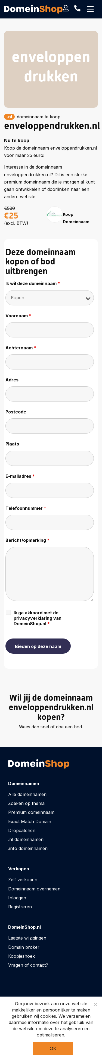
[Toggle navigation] (90, 9)
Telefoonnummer (25, 508)
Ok (53, 1048)
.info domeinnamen (28, 848)
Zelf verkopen (22, 879)
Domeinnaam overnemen (34, 889)
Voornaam (18, 315)
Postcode (15, 412)
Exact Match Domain (29, 821)
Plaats (12, 444)
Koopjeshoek (21, 956)
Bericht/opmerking (27, 540)
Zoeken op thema (26, 803)
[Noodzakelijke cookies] (95, 1004)
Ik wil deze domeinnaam (32, 283)
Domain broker (23, 947)
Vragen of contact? (28, 965)
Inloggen (17, 897)
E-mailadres (20, 476)
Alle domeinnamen (27, 794)
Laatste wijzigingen (27, 938)
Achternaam (20, 347)
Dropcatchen (21, 830)
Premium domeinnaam (31, 812)
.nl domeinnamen (26, 839)
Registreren (20, 906)
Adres (11, 379)
